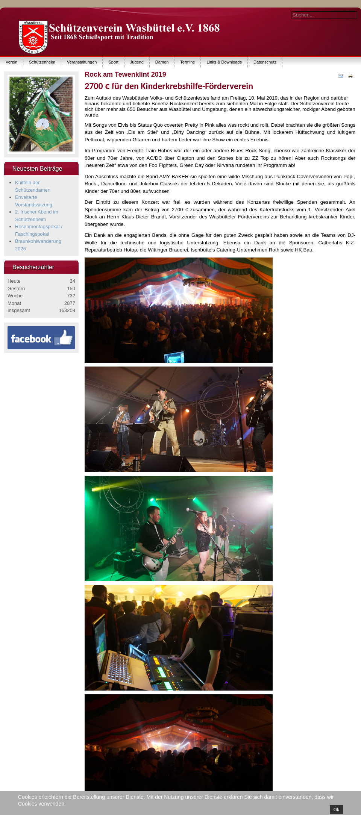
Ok (336, 809)
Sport (113, 62)
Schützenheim (42, 62)
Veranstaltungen (82, 62)
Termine (187, 62)
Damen (161, 62)
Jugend (137, 62)
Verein (11, 62)
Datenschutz (264, 62)
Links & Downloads (224, 62)
